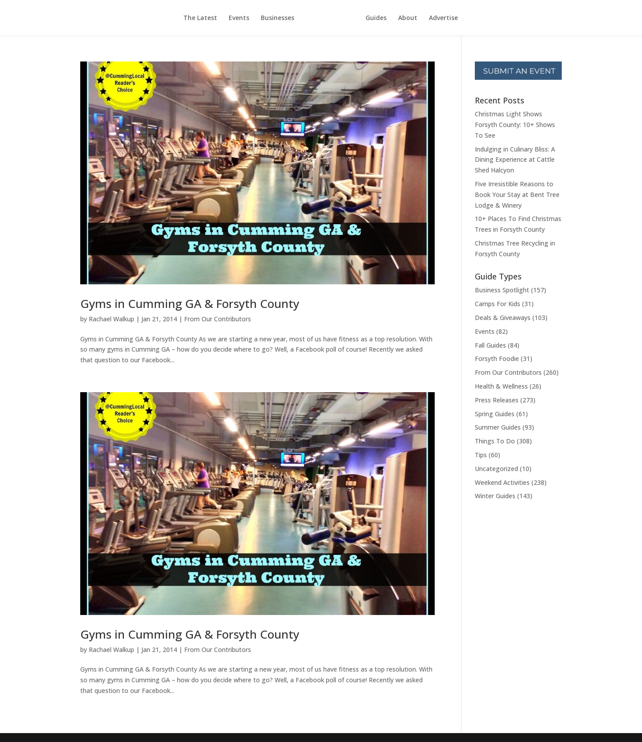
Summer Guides (498, 427)
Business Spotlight (502, 290)
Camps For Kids (497, 303)
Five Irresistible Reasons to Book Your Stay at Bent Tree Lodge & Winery (517, 194)
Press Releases (497, 400)
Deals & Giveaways (503, 317)
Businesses (277, 18)
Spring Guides (494, 414)
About (407, 18)
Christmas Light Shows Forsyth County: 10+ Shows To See (515, 124)
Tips (481, 455)
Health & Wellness (501, 386)
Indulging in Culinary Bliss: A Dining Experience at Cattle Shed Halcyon (515, 160)
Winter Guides (495, 496)
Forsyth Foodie (497, 358)
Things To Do (495, 441)
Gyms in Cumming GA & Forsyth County (189, 303)
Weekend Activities (502, 482)
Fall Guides (490, 345)
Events (239, 18)
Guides (376, 18)
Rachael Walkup (111, 319)
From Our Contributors (217, 319)
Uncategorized (496, 468)
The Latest (200, 18)
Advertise (443, 18)
